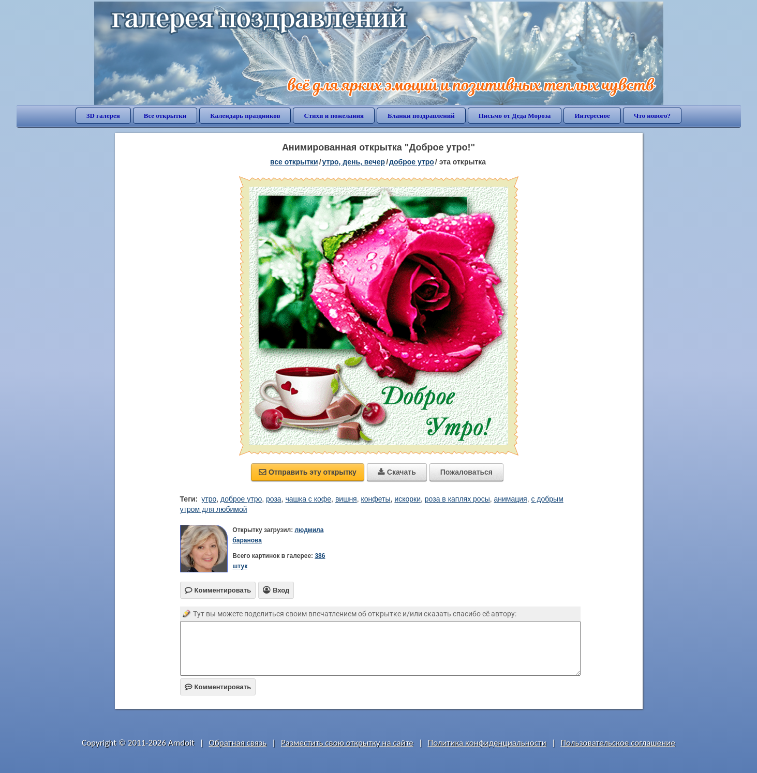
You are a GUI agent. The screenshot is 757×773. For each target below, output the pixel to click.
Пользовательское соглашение (618, 742)
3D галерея (103, 115)
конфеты (375, 499)
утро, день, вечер (353, 162)
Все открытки (165, 115)
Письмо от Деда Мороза (515, 115)
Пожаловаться (466, 472)
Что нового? (652, 115)
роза (273, 499)
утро (208, 499)
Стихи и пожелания (334, 115)
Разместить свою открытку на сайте (347, 742)
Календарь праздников (245, 115)
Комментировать (218, 687)
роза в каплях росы (457, 499)
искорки (407, 499)
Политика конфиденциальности (487, 742)
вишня (346, 499)
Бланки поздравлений (421, 115)
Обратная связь (238, 742)
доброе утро (411, 162)
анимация (510, 499)
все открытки (294, 162)
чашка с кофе (308, 499)
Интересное (592, 115)
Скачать (397, 472)
